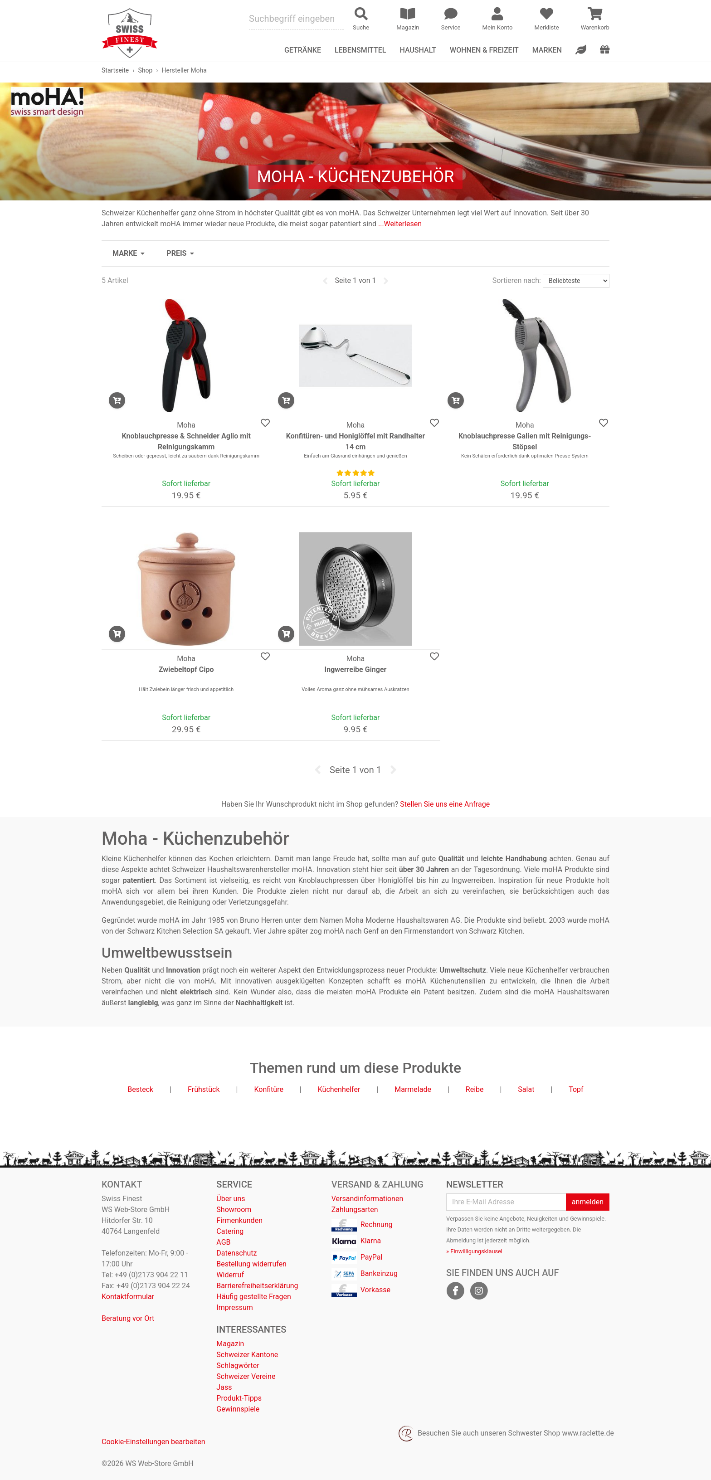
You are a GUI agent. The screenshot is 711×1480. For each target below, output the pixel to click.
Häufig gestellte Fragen (253, 1296)
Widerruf (230, 1275)
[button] (129, 253)
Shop (145, 70)
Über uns (230, 1198)
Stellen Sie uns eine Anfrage (445, 804)
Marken (547, 50)
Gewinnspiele (237, 1409)
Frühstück (204, 1089)
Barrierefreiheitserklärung (257, 1285)
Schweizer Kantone (247, 1354)
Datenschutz (236, 1253)
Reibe (475, 1089)
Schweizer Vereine (245, 1376)
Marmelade (412, 1089)
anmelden (588, 1202)
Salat (526, 1089)
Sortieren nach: (516, 280)
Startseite (115, 70)
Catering (229, 1231)
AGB (223, 1242)
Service (234, 1184)
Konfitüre (268, 1089)
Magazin (230, 1343)
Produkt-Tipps (239, 1398)
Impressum (234, 1307)
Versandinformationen (367, 1198)
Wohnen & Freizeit (484, 50)
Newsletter (474, 1184)
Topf (576, 1089)
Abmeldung (461, 1240)
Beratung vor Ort (128, 1318)
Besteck (140, 1089)
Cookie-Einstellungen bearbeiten (153, 1441)
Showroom (233, 1209)
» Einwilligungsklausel (474, 1251)
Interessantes (251, 1329)
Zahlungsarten (354, 1209)
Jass (224, 1387)
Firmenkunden (239, 1220)
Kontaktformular (128, 1296)
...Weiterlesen (400, 223)
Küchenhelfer (339, 1089)
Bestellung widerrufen (251, 1264)
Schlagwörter (237, 1365)
